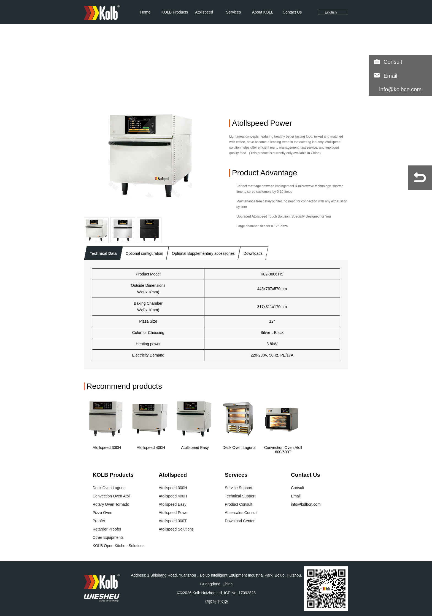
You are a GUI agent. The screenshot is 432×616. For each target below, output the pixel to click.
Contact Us (292, 12)
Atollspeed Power (174, 512)
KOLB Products (174, 12)
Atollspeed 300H (107, 447)
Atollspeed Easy (195, 447)
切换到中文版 (216, 601)
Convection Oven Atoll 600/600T (283, 449)
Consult (393, 62)
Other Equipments (108, 537)
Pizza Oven (102, 512)
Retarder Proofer (107, 529)
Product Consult (238, 504)
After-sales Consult (241, 512)
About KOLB (263, 12)
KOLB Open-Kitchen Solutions (118, 545)
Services (233, 12)
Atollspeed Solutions (176, 529)
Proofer (99, 521)
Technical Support (240, 496)
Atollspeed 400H (151, 447)
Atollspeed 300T (173, 521)
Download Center (240, 521)
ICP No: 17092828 (240, 593)
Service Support (238, 488)
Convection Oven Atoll (112, 496)
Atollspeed (204, 12)
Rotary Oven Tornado (111, 504)
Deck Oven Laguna (239, 447)
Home (145, 12)
